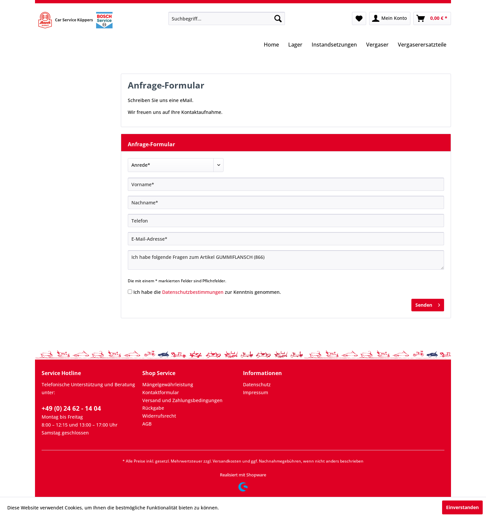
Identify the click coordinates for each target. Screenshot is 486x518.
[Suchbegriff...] (226, 18)
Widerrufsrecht (159, 416)
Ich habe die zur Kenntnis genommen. (207, 292)
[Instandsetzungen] (334, 45)
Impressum (255, 392)
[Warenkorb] (432, 18)
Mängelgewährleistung (167, 384)
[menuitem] (226, 18)
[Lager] (295, 45)
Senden (427, 304)
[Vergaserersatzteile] (422, 45)
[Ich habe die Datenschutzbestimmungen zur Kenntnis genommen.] (130, 292)
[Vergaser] (377, 45)
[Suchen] (278, 18)
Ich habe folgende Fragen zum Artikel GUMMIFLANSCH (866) (286, 260)
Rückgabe (153, 408)
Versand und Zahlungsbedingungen (182, 400)
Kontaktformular (160, 392)
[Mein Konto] (389, 18)
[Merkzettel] (359, 18)
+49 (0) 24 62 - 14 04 (71, 408)
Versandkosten (227, 461)
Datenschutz (257, 384)
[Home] (271, 45)
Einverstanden (462, 507)
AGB (147, 424)
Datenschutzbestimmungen (193, 292)
